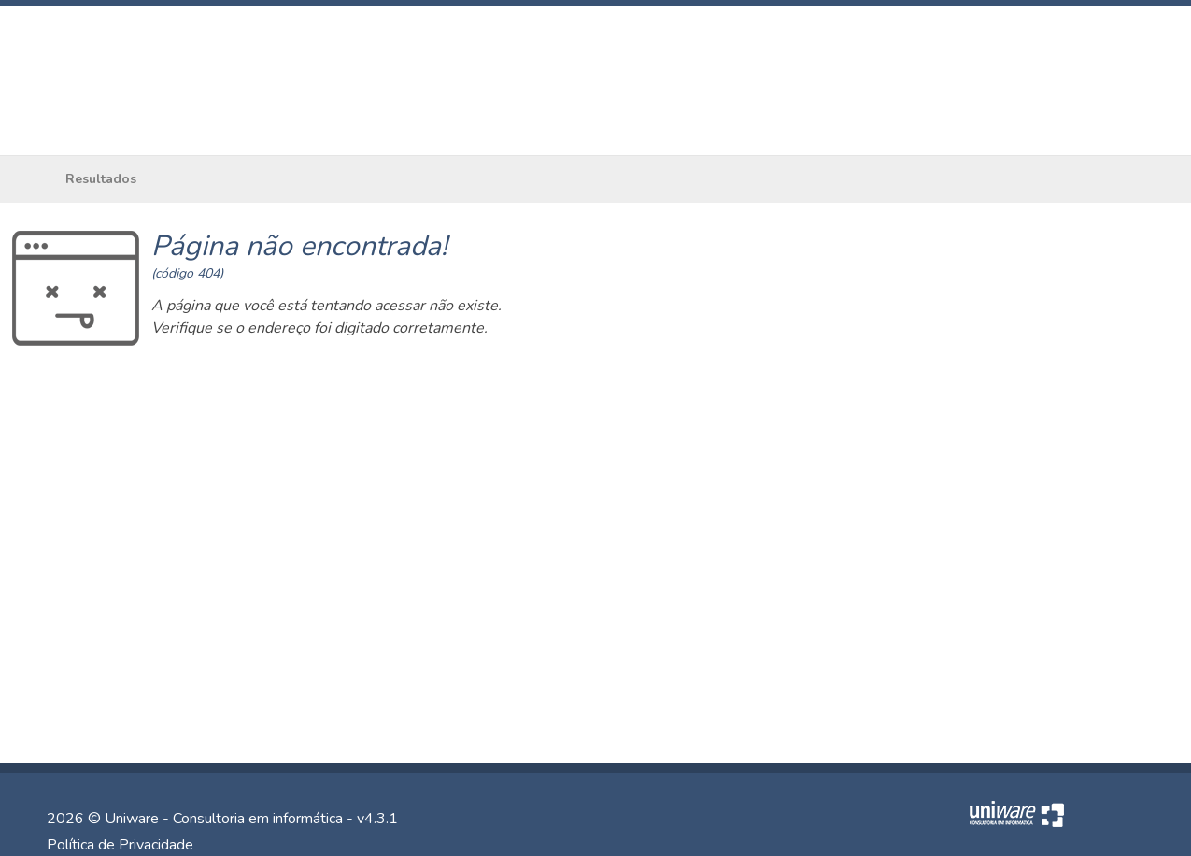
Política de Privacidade (120, 845)
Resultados (100, 179)
